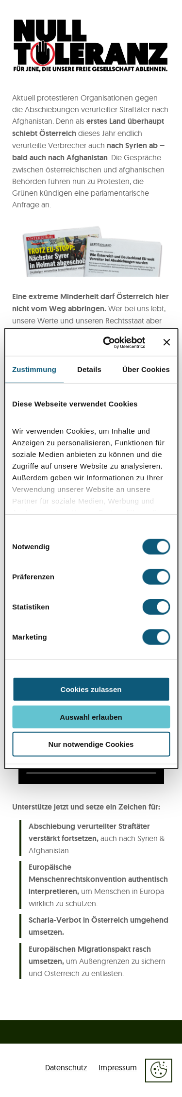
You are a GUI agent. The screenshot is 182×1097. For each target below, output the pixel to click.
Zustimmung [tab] (34, 369)
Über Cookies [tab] (146, 369)
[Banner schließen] (166, 342)
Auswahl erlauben (91, 716)
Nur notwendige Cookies (91, 744)
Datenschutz (66, 1067)
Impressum (118, 1067)
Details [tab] (89, 369)
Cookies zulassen (91, 689)
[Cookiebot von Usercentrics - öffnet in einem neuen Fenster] (107, 342)
